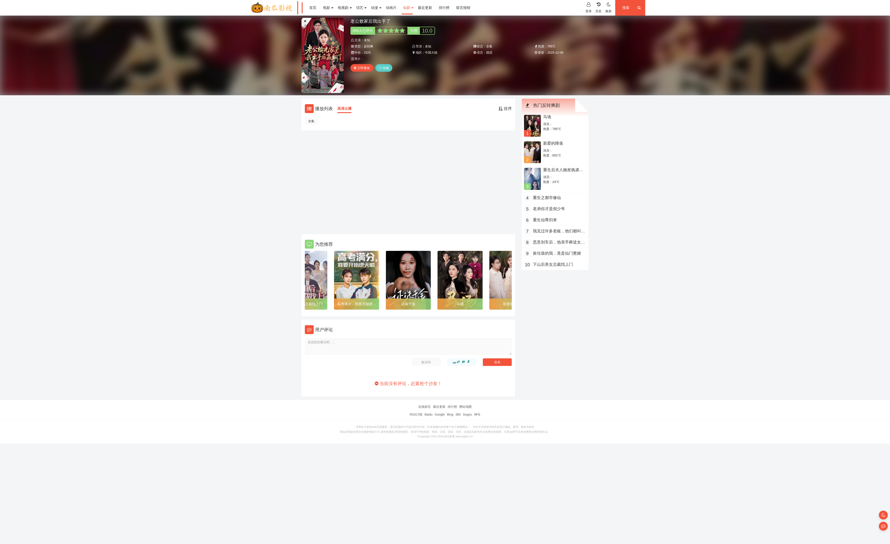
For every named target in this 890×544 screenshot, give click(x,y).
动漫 (376, 8)
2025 (367, 52)
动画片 (391, 8)
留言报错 (463, 8)
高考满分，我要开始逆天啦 (356, 304)
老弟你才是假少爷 (549, 209)
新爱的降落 (553, 143)
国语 (489, 52)
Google (440, 414)
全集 (311, 121)
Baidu (429, 414)
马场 (460, 304)
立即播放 (362, 68)
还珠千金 (408, 304)
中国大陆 (431, 52)
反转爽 (368, 46)
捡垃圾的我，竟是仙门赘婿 (557, 253)
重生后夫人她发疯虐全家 (563, 172)
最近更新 (425, 8)
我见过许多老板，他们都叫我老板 (559, 231)
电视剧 (345, 8)
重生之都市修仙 (547, 197)
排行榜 (444, 8)
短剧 (408, 8)
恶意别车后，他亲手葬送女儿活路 (559, 243)
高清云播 (344, 108)
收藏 (384, 68)
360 (458, 414)
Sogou (467, 414)
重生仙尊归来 (545, 220)
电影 (328, 8)
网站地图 (465, 406)
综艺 (361, 8)
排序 (505, 108)
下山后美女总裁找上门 (305, 304)
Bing (450, 414)
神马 (477, 414)
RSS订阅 (416, 414)
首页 (312, 8)
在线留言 (424, 406)
